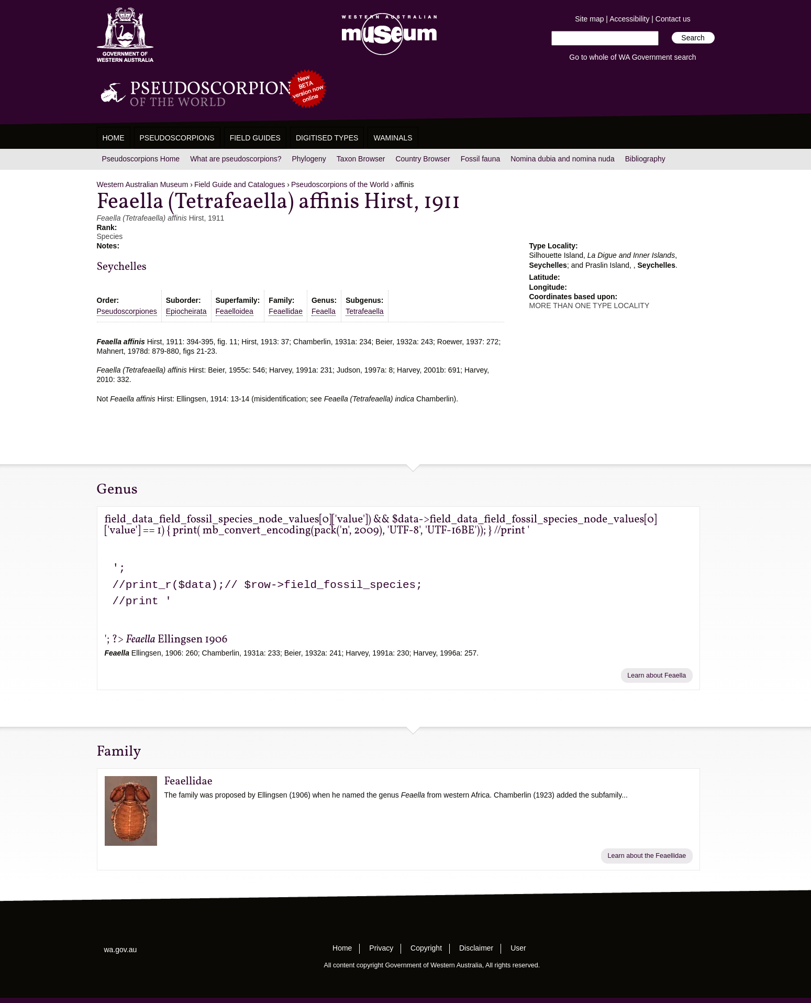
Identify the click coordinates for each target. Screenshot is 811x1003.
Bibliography (645, 159)
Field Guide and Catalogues (239, 184)
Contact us (673, 19)
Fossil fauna (480, 159)
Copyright (426, 948)
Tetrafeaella (364, 311)
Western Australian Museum (387, 34)
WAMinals (392, 138)
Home (114, 138)
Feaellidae (286, 311)
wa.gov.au (120, 949)
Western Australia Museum (125, 34)
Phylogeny (309, 159)
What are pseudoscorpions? (235, 159)
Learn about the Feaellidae (646, 855)
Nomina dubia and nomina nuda (562, 159)
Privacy (381, 948)
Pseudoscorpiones (127, 311)
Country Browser (422, 159)
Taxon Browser (361, 159)
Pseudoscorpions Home (141, 159)
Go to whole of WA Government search (632, 57)
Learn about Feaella (656, 675)
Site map (589, 19)
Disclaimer (476, 948)
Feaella (324, 311)
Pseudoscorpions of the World (340, 184)
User (518, 948)
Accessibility (629, 19)
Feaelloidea (234, 311)
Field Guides (255, 138)
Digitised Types (327, 138)
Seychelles (122, 267)
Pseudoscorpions (177, 138)
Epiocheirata (186, 311)
